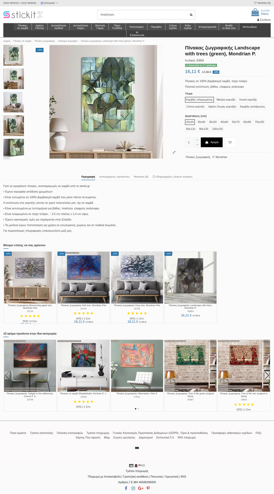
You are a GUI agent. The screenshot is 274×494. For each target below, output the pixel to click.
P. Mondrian (219, 157)
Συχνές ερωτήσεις (124, 437)
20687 (190, 399)
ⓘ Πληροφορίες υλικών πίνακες (173, 176)
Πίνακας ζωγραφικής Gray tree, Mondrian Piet (137, 305)
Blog (107, 437)
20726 (137, 308)
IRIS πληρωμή (187, 437)
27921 (137, 397)
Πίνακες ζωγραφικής (198, 157)
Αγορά (212, 142)
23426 (83, 397)
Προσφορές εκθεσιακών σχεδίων (231, 432)
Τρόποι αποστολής (41, 432)
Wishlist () (262, 2)
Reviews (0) (141, 176)
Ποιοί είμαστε (18, 432)
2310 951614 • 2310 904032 (19, 2)
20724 (30, 311)
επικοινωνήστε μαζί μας (57, 230)
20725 (83, 308)
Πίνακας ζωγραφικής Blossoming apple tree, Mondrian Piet (30, 306)
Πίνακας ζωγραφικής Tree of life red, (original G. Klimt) (244, 395)
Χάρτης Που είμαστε (87, 437)
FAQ (258, 432)
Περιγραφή (88, 176)
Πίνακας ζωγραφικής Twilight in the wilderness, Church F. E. (30, 395)
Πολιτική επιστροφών (70, 432)
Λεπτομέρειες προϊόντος (114, 176)
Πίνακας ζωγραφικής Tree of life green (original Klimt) (190, 395)
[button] (187, 26)
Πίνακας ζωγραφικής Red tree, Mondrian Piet (83, 305)
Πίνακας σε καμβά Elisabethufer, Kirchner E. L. (83, 393)
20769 (30, 399)
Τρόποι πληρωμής (97, 432)
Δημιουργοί (146, 437)
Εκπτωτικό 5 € (165, 437)
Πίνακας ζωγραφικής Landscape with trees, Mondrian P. (190, 306)
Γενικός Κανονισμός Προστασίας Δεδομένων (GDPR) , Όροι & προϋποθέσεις (160, 432)
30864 (190, 311)
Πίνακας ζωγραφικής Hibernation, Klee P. (136, 393)
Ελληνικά (50, 2)
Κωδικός (190, 60)
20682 (244, 399)
